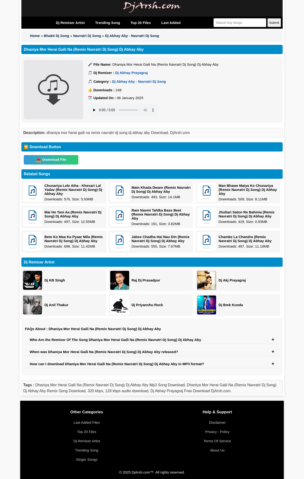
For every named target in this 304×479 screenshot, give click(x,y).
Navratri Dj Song (87, 36)
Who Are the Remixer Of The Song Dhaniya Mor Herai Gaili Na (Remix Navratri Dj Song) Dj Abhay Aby (115, 340)
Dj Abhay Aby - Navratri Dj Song (132, 36)
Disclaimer (217, 422)
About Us (217, 450)
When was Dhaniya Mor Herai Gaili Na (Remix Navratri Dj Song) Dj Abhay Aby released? (104, 352)
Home (35, 36)
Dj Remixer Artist (70, 23)
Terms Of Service (217, 441)
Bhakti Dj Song (56, 36)
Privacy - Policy (217, 432)
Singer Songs (86, 459)
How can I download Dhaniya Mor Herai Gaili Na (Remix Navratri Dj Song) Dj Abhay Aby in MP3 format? (117, 364)
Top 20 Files (140, 23)
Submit (274, 22)
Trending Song (107, 23)
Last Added (170, 23)
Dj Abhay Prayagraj (131, 73)
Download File (54, 159)
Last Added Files (87, 422)
